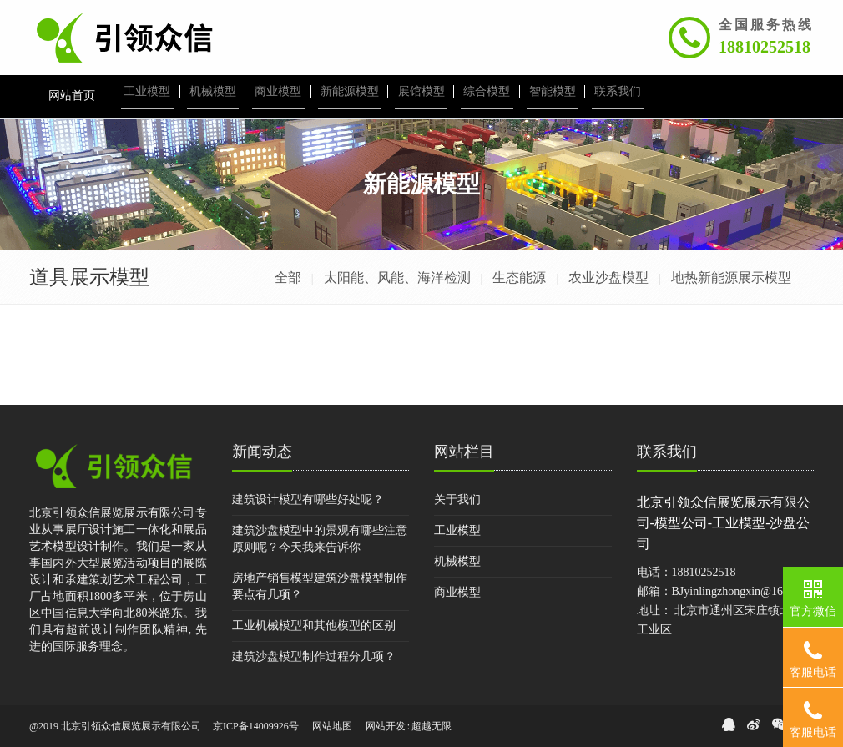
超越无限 (431, 726)
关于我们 (457, 499)
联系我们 (667, 451)
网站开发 (386, 726)
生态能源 (519, 277)
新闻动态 (262, 451)
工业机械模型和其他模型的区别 (314, 625)
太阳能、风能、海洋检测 (397, 277)
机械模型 (457, 561)
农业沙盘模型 (608, 277)
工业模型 (457, 530)
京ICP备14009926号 (256, 726)
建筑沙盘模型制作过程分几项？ (314, 656)
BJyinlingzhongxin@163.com (742, 591)
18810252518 (764, 47)
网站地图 (332, 726)
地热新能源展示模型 (731, 277)
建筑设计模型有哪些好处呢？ (308, 499)
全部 (288, 277)
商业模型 (457, 592)
